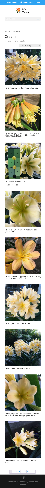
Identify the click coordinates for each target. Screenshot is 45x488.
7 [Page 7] (25, 472)
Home (7, 31)
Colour (12, 31)
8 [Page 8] (27, 472)
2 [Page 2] (13, 472)
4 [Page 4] (19, 472)
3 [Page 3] (16, 472)
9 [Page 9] (30, 472)
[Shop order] (30, 45)
